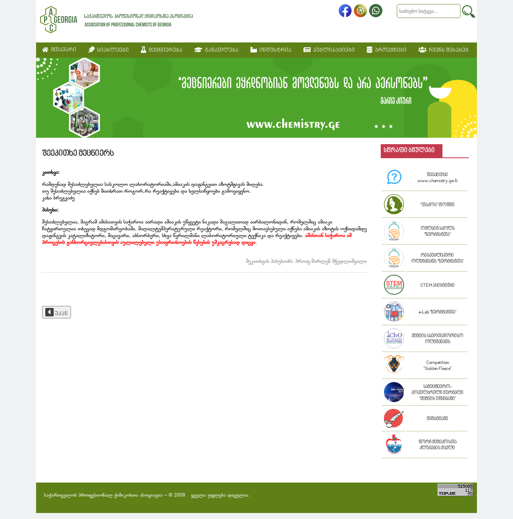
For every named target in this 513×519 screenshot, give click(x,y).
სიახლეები (108, 50)
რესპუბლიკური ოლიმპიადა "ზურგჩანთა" (437, 259)
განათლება (216, 50)
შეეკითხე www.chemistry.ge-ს (437, 178)
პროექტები (386, 50)
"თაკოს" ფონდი (437, 205)
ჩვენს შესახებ (443, 50)
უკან (56, 312)
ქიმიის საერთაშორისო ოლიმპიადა (437, 339)
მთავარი (59, 49)
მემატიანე (437, 419)
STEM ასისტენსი (437, 286)
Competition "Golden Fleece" (437, 366)
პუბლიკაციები (329, 50)
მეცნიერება (161, 50)
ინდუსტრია (270, 50)
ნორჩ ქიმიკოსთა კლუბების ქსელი (437, 445)
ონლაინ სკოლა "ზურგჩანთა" (437, 232)
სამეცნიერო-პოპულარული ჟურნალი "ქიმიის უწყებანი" (437, 393)
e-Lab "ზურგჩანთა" (437, 313)
